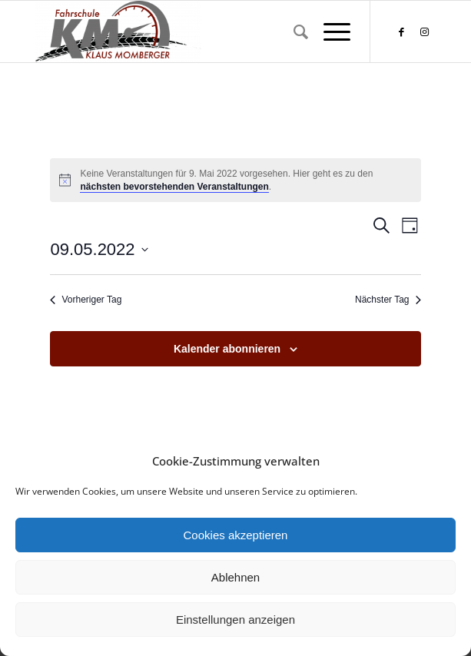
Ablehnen (235, 577)
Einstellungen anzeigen (235, 619)
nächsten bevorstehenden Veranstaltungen (174, 186)
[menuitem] (293, 31)
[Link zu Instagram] (424, 32)
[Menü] (329, 31)
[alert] (235, 180)
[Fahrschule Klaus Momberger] (195, 31)
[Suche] (293, 31)
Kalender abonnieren (227, 349)
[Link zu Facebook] (401, 32)
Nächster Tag (387, 299)
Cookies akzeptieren (236, 535)
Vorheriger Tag (85, 299)
